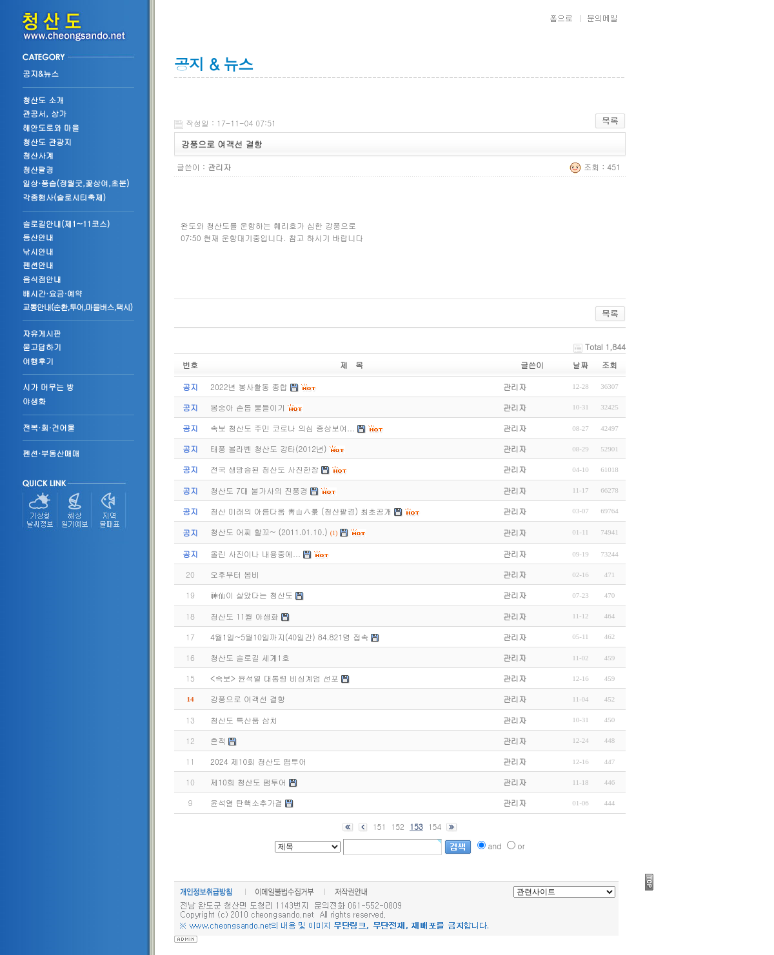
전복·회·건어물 (49, 427)
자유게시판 (42, 333)
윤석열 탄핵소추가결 (246, 802)
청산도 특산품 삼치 (243, 719)
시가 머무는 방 (48, 386)
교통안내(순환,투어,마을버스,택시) (77, 306)
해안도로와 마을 (51, 127)
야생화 (34, 400)
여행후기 (38, 360)
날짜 (580, 364)
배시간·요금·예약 (53, 293)
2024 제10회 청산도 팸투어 (258, 761)
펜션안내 (38, 264)
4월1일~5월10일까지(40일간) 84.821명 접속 (289, 636)
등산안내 (38, 236)
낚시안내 (38, 251)
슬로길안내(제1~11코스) (66, 223)
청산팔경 (38, 169)
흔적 (218, 740)
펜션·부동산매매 (51, 453)
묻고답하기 (42, 346)
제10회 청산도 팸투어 (248, 781)
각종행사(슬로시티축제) (64, 197)
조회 (609, 364)
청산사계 (38, 155)
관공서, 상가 (44, 113)
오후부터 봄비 (234, 574)
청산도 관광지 (47, 141)
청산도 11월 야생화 (244, 616)
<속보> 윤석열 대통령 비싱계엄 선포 (274, 678)
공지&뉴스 (41, 73)
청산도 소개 (43, 99)
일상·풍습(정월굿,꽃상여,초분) (76, 182)
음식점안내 (42, 278)
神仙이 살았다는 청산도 (251, 594)
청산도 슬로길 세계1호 (250, 657)
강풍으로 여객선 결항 (247, 698)
